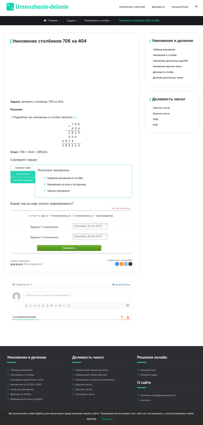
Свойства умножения (22, 389)
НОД (155, 119)
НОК (155, 124)
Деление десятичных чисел (168, 77)
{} (66, 305)
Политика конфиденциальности (157, 395)
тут (75, 117)
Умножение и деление (132, 6)
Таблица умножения (164, 49)
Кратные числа (161, 113)
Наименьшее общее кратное (91, 375)
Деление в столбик (163, 72)
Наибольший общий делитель (91, 370)
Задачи (71, 20)
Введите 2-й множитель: (44, 237)
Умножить (68, 248)
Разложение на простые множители (95, 380)
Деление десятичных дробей (26, 399)
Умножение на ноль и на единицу (66, 184)
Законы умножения (58, 191)
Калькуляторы (180, 6)
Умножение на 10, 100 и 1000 (25, 384)
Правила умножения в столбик (65, 178)
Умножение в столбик (96, 20)
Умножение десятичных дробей (170, 60)
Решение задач (148, 375)
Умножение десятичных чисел (27, 380)
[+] (70, 305)
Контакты (145, 400)
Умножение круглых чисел (167, 66)
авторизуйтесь (121, 284)
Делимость (158, 6)
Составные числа (85, 394)
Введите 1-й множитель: (44, 227)
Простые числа (161, 107)
